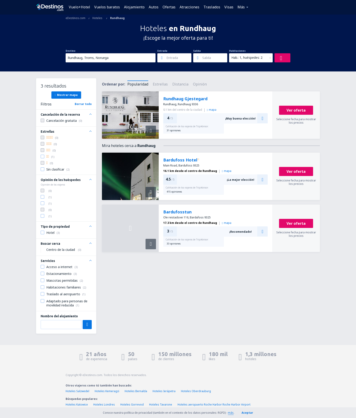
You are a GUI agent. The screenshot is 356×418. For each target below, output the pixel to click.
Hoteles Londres (104, 404)
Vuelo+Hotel (79, 7)
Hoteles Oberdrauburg (196, 391)
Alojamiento (134, 7)
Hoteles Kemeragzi (107, 391)
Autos (153, 7)
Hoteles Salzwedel (77, 391)
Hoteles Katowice (77, 404)
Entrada (162, 50)
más (231, 413)
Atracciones (189, 7)
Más (241, 7)
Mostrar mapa (66, 95)
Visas (228, 7)
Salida (197, 50)
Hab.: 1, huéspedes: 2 (246, 57)
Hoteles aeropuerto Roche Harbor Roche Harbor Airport (214, 404)
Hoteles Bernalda (136, 391)
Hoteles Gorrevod (132, 404)
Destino (70, 50)
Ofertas (169, 7)
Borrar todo (83, 104)
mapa (211, 110)
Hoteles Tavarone (160, 404)
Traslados (211, 7)
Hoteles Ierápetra (164, 391)
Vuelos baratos (107, 7)
